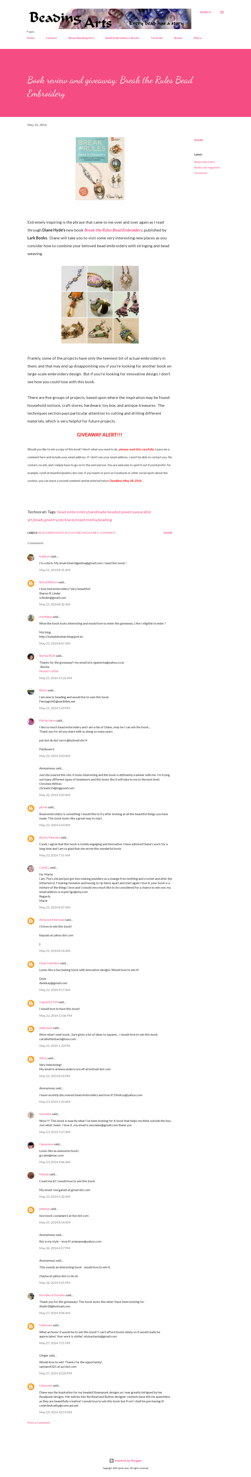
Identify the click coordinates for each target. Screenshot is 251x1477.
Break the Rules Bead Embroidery (113, 230)
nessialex (45, 1114)
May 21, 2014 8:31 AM (54, 570)
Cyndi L (44, 867)
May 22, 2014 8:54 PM (54, 1076)
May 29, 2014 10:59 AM (55, 1412)
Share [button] (198, 140)
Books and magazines (207, 167)
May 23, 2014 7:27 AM (54, 1132)
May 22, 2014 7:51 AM (54, 855)
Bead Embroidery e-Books (122, 37)
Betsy (43, 690)
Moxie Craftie (48, 671)
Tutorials (157, 37)
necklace (66, 519)
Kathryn (44, 556)
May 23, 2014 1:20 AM (54, 1101)
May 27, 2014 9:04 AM (54, 1313)
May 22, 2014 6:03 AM (54, 825)
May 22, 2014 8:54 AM (54, 951)
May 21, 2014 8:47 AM (54, 643)
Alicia (43, 1058)
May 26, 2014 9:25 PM (54, 1282)
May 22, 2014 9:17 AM (54, 990)
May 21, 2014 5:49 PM (54, 708)
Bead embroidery (204, 161)
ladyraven (45, 1028)
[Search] (205, 12)
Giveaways (200, 173)
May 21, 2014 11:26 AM (55, 678)
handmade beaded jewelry (111, 511)
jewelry (51, 519)
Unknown (45, 1325)
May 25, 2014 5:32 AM (54, 1196)
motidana (45, 616)
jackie (43, 807)
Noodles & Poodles (52, 1295)
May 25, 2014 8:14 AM (54, 1222)
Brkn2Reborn (48, 582)
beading (105, 519)
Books (178, 37)
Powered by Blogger (125, 1460)
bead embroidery (72, 511)
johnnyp (44, 1209)
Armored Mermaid (52, 919)
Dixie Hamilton (49, 963)
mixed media (86, 519)
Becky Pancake (49, 837)
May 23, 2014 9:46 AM (54, 1162)
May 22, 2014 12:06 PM (55, 1015)
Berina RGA (47, 655)
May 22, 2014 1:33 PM (54, 1045)
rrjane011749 (48, 1002)
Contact (51, 37)
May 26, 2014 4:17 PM (54, 1248)
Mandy (44, 1174)
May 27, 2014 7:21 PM (54, 1343)
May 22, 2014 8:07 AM (54, 907)
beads (38, 519)
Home (31, 37)
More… (198, 37)
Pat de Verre (47, 720)
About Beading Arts (81, 37)
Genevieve (46, 1144)
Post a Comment (38, 1422)
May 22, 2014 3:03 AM (54, 756)
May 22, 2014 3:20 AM (54, 795)
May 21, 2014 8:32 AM (54, 604)
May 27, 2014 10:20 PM (55, 1373)
